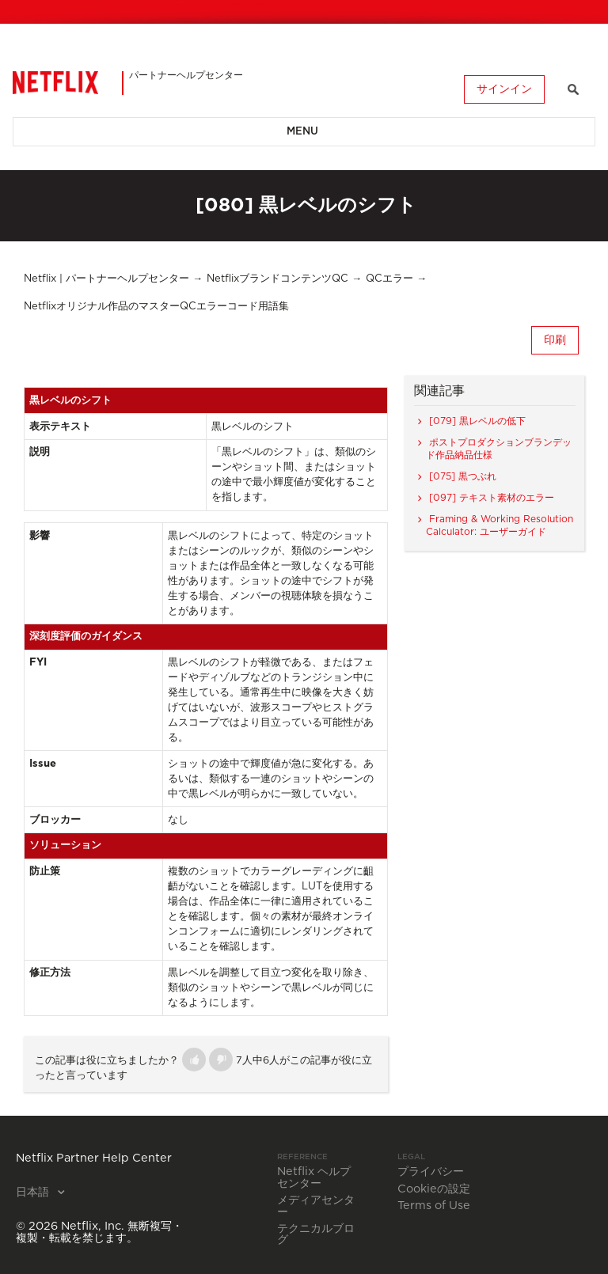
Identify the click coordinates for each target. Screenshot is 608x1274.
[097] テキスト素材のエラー (491, 497)
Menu (302, 132)
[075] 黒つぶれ (462, 476)
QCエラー (389, 279)
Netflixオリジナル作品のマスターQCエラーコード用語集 (156, 306)
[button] (194, 1059)
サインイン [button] (504, 89)
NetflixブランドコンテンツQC (277, 279)
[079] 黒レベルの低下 (477, 421)
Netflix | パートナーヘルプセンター (106, 279)
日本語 (34, 1192)
